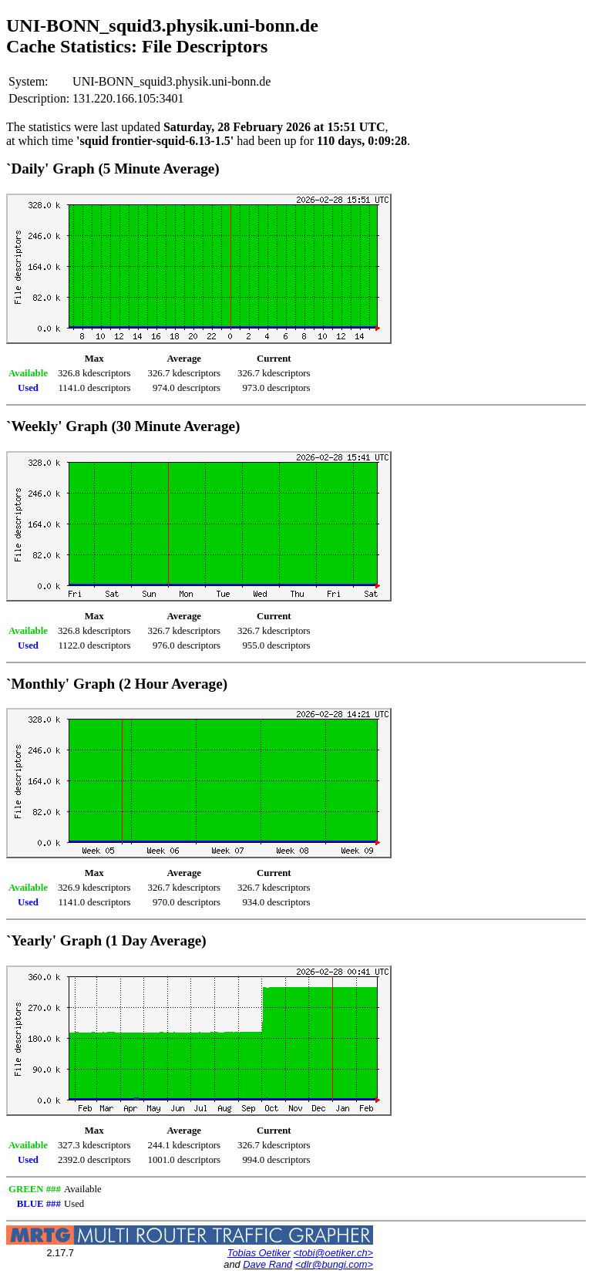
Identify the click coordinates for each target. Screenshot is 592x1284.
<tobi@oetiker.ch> (333, 1253)
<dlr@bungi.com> (334, 1264)
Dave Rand (267, 1264)
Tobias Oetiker (259, 1253)
